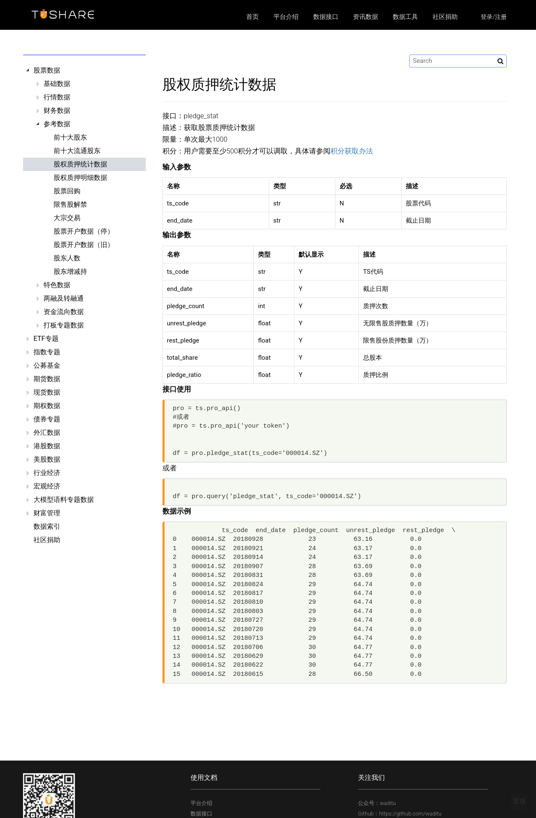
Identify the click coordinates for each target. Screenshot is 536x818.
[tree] (84, 305)
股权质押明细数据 (80, 178)
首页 (252, 17)
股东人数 (67, 258)
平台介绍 (286, 17)
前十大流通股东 (77, 151)
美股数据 (47, 459)
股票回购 (67, 191)
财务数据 (57, 110)
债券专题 (47, 419)
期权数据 (47, 406)
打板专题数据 (64, 325)
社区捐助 (445, 17)
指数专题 (47, 352)
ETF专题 (46, 339)
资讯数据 (365, 17)
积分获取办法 (351, 151)
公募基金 (47, 365)
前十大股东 (70, 137)
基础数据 (57, 84)
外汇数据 (47, 432)
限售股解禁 (70, 204)
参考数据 (57, 124)
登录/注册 (494, 16)
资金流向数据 (64, 312)
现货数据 (47, 392)
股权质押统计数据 (80, 164)
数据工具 (405, 17)
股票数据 (47, 70)
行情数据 (57, 97)
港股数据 (47, 446)
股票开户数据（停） (84, 231)
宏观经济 (47, 486)
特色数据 (57, 285)
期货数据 (47, 379)
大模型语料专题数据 (64, 500)
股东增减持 (70, 271)
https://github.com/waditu (410, 813)
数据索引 (47, 526)
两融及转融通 (64, 298)
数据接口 (325, 17)
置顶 (519, 801)
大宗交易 (67, 218)
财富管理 (47, 513)
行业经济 (47, 473)
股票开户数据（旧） (84, 245)
